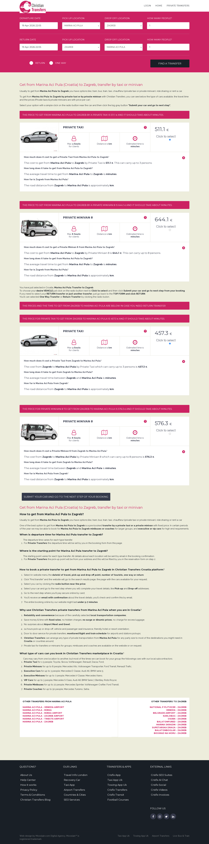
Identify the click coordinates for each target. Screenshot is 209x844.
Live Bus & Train (181, 836)
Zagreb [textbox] (111, 25)
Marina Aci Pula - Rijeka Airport (42, 713)
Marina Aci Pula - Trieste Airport (43, 718)
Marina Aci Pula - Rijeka (37, 710)
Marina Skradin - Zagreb (171, 724)
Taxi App (69, 784)
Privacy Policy (28, 789)
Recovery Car (72, 779)
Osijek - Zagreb (177, 718)
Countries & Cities (75, 794)
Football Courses (118, 799)
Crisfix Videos (159, 789)
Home (158, 5)
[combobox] (81, 25)
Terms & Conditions (32, 794)
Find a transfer (169, 63)
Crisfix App (114, 775)
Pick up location (73, 18)
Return (40, 63)
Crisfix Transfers (117, 789)
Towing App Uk (117, 784)
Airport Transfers (74, 789)
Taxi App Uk (114, 779)
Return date (28, 39)
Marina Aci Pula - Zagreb (38, 721)
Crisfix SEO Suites (161, 775)
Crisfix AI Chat (159, 779)
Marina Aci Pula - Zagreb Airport (43, 716)
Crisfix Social (158, 784)
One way (60, 63)
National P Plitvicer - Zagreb (168, 707)
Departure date (30, 18)
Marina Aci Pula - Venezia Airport (43, 707)
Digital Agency (57, 836)
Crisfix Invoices (160, 794)
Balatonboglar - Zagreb (171, 730)
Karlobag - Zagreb (175, 716)
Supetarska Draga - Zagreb (169, 727)
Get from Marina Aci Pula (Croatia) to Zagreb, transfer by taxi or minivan (81, 85)
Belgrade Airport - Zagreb (170, 713)
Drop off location (117, 18)
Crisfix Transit (115, 794)
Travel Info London (76, 775)
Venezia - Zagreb (176, 710)
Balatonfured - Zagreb (172, 721)
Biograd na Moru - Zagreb (170, 733)
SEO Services (72, 799)
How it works (28, 784)
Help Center (28, 779)
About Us (26, 775)
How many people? (159, 18)
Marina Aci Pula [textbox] (73, 25)
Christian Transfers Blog (35, 799)
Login (147, 5)
